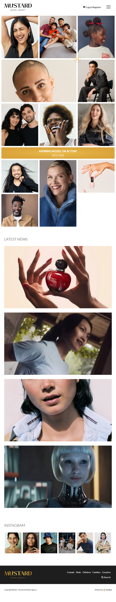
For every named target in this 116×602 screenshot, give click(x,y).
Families (96, 572)
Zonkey (107, 590)
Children (86, 572)
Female (70, 572)
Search (106, 577)
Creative (106, 572)
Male (78, 572)
